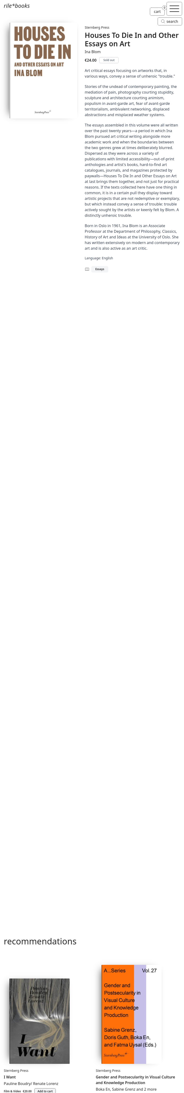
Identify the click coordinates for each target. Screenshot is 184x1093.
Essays (99, 269)
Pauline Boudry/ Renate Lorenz (31, 1083)
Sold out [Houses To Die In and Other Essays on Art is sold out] (109, 60)
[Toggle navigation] (174, 9)
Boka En (103, 1089)
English (107, 258)
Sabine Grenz (123, 1089)
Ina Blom (93, 51)
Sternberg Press (97, 27)
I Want (10, 1077)
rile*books (17, 5)
